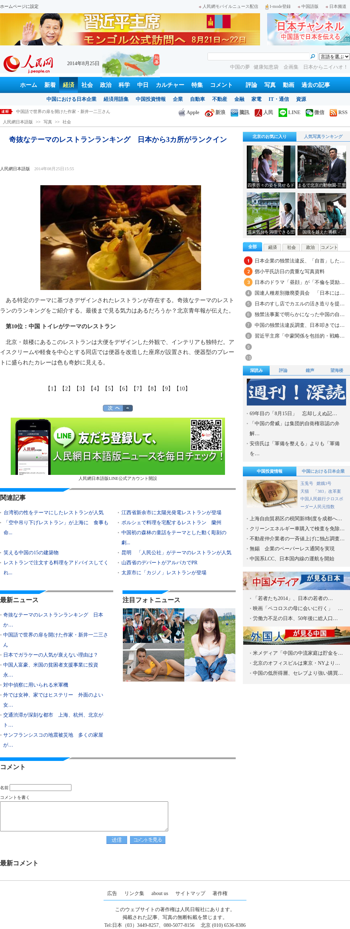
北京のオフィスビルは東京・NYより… (296, 663)
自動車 (197, 99)
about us (159, 893)
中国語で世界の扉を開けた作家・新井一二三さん (55, 640)
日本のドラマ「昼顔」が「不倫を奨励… (300, 282)
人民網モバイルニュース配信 (228, 6)
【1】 (52, 388)
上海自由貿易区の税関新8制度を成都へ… (296, 518)
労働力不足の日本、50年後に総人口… (295, 618)
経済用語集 (116, 99)
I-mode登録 (278, 6)
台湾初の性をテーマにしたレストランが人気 (54, 512)
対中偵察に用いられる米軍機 (35, 685)
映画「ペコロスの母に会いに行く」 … (298, 608)
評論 (251, 85)
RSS (339, 112)
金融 (239, 99)
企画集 (292, 67)
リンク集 (134, 893)
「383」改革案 (327, 491)
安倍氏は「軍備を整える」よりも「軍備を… (295, 448)
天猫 (305, 491)
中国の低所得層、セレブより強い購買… (298, 673)
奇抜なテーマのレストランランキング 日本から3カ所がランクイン (81, 111)
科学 (124, 85)
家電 (256, 99)
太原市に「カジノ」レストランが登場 (163, 572)
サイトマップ (190, 893)
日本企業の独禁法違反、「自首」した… (300, 261)
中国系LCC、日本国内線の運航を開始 (292, 558)
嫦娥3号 (323, 483)
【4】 (95, 388)
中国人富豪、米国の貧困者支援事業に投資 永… (53, 670)
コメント (221, 85)
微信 (315, 112)
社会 (87, 85)
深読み (256, 370)
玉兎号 (306, 483)
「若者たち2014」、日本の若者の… (293, 598)
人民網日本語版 (18, 121)
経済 (68, 85)
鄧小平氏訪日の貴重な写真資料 (290, 271)
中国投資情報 (151, 99)
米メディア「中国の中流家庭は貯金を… (298, 653)
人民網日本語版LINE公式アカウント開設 (118, 449)
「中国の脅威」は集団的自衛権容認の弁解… (295, 428)
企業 (178, 99)
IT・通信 (279, 99)
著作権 (220, 893)
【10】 (182, 388)
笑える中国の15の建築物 (31, 552)
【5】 (109, 388)
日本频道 (336, 6)
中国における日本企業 (71, 99)
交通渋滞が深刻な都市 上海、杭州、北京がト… (53, 720)
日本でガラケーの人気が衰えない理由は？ (50, 655)
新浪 (215, 112)
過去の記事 (315, 85)
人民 (264, 112)
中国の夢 (240, 67)
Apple (189, 112)
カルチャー (170, 85)
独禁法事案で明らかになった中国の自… (300, 314)
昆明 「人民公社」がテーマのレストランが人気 (176, 552)
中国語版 (308, 6)
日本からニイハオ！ (325, 67)
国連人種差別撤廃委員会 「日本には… (300, 293)
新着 (50, 85)
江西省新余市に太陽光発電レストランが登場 (171, 512)
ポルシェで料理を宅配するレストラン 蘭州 (171, 522)
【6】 (123, 388)
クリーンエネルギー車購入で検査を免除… (297, 528)
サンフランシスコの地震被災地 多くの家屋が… (53, 740)
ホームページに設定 (19, 6)
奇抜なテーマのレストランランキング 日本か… (53, 620)
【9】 (166, 388)
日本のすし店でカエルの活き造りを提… (300, 303)
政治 (105, 85)
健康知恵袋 (267, 67)
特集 (197, 85)
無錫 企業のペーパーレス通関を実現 (292, 548)
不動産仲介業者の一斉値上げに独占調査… (297, 538)
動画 (288, 85)
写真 (270, 85)
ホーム (28, 85)
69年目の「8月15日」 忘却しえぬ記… (293, 413)
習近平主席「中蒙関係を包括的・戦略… (300, 336)
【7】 (138, 388)
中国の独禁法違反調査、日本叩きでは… (300, 325)
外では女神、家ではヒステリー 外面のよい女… (53, 700)
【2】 (66, 388)
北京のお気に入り (269, 136)
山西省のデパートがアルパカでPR (159, 562)
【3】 (81, 388)
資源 (301, 99)
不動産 (219, 99)
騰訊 (240, 112)
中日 (143, 85)
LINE (289, 112)
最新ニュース (19, 600)
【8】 (152, 388)
